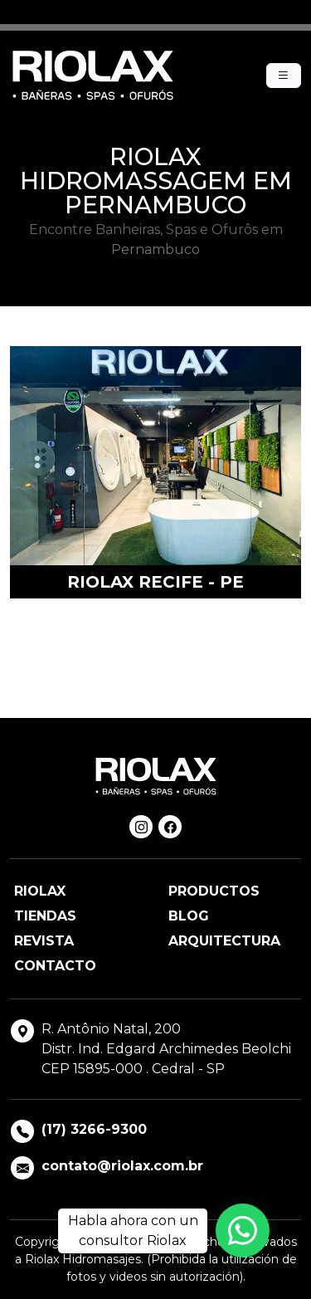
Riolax (40, 891)
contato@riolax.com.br (122, 1166)
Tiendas (45, 916)
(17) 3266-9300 (94, 1129)
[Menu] (283, 75)
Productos (214, 891)
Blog (188, 916)
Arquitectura (224, 941)
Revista (44, 941)
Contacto (55, 966)
